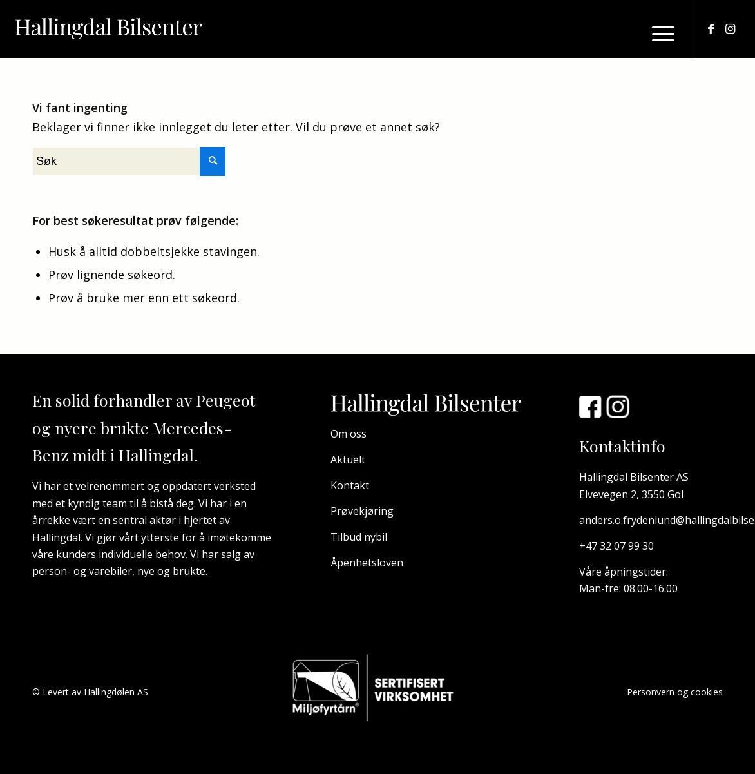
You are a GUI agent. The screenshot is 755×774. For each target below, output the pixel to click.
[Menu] (659, 32)
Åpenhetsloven (366, 563)
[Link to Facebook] (711, 28)
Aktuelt (347, 459)
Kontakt (349, 485)
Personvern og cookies (675, 692)
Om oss (348, 434)
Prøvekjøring (362, 511)
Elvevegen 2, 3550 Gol (631, 494)
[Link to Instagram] (730, 28)
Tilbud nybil (358, 537)
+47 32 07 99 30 (616, 546)
